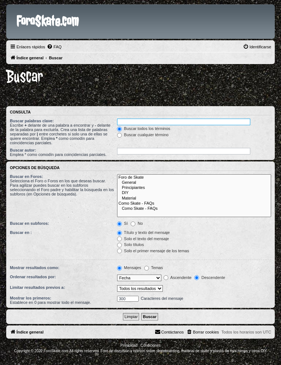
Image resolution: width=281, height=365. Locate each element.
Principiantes (194, 187)
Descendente (209, 277)
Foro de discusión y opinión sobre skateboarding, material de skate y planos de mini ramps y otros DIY (184, 351)
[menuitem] (54, 46)
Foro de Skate (194, 177)
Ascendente (178, 277)
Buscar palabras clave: (32, 121)
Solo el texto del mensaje (143, 238)
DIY (194, 192)
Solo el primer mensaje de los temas (153, 251)
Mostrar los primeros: (30, 298)
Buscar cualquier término (143, 135)
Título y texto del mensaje (143, 232)
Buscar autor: (23, 150)
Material (194, 198)
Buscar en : (21, 232)
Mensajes (129, 267)
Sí (122, 223)
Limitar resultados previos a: (37, 287)
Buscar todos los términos (144, 128)
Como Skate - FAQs (194, 203)
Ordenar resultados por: (33, 277)
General (194, 182)
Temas (153, 267)
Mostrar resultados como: (34, 267)
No (137, 223)
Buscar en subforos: (29, 223)
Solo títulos (130, 244)
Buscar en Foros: (26, 176)
